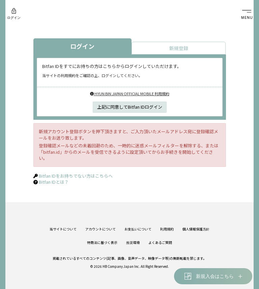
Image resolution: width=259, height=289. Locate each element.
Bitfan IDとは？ (54, 182)
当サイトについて (63, 228)
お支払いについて (137, 228)
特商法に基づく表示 (102, 242)
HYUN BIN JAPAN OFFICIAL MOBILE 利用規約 (129, 93)
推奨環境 (133, 242)
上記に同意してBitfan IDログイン (129, 107)
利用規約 (167, 228)
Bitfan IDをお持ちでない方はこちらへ (76, 176)
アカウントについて (100, 228)
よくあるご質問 (160, 242)
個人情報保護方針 (195, 228)
